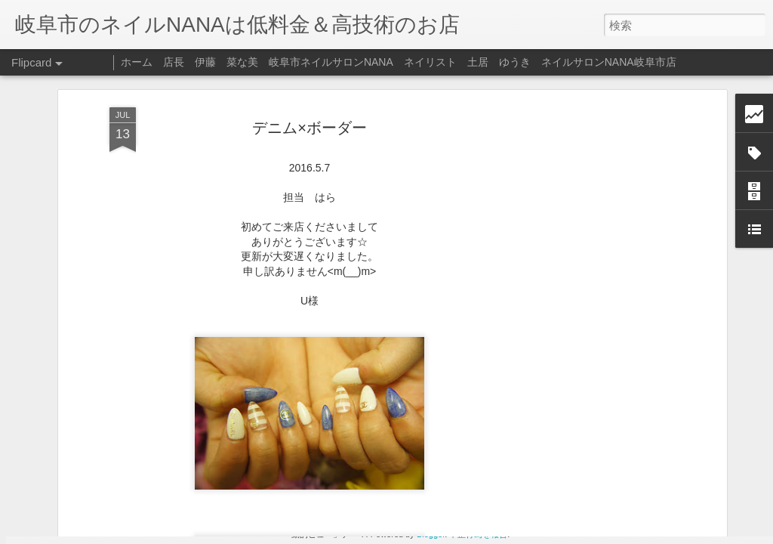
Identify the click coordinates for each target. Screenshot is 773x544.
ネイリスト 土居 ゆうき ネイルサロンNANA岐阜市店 (540, 62)
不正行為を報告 (478, 534)
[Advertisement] (592, 241)
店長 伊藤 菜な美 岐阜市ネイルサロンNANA (278, 62)
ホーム (136, 62)
